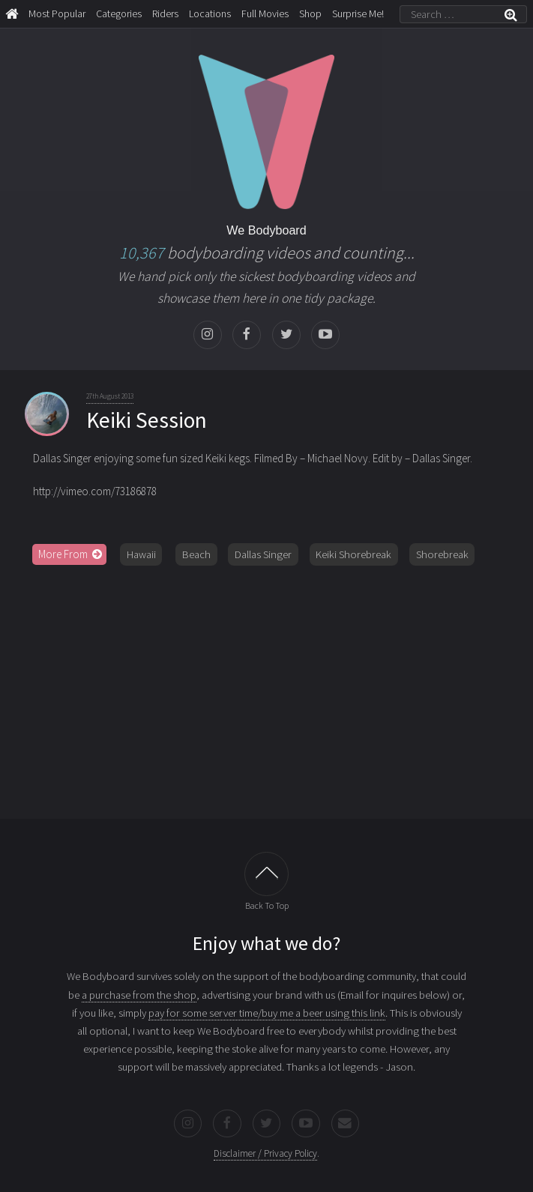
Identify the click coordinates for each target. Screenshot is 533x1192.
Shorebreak (442, 554)
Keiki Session (146, 420)
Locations (210, 13)
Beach (196, 554)
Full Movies (265, 13)
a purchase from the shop (139, 995)
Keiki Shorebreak (353, 554)
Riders (165, 13)
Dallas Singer (263, 554)
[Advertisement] (266, 692)
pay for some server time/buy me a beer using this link (266, 1013)
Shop (310, 13)
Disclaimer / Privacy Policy (265, 1153)
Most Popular (56, 13)
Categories (119, 13)
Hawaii (141, 554)
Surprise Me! (358, 13)
